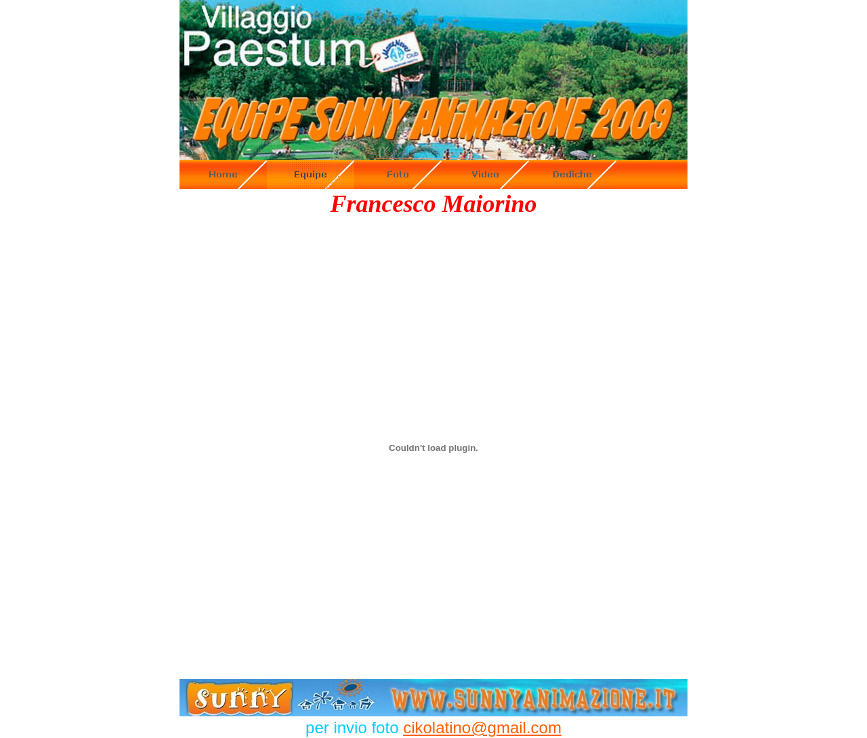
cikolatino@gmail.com (482, 727)
